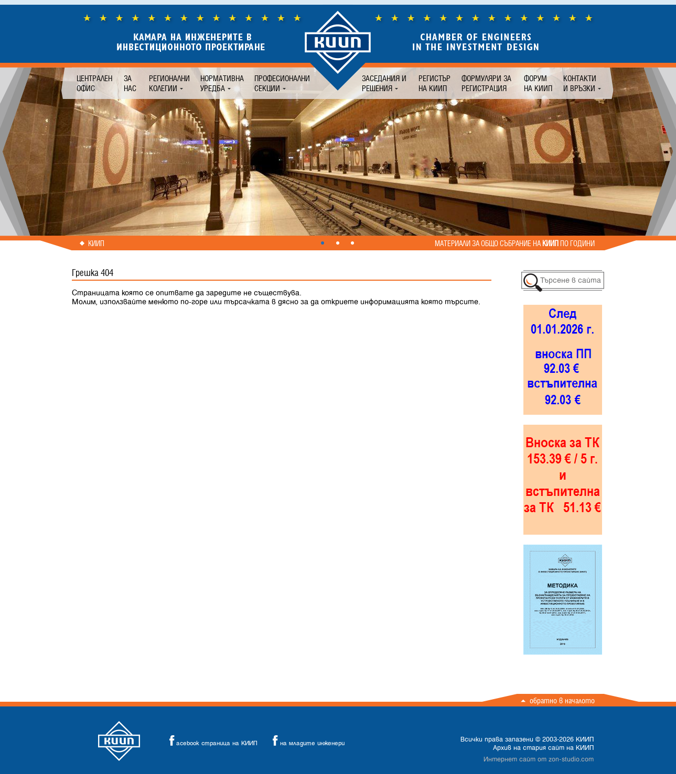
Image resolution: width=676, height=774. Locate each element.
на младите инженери (306, 741)
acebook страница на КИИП (210, 741)
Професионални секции (282, 83)
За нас (130, 83)
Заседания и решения (384, 83)
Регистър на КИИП (434, 83)
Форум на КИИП (538, 83)
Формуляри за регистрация (486, 83)
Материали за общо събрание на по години (515, 243)
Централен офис (94, 83)
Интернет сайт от (539, 759)
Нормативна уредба (222, 83)
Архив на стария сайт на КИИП (543, 747)
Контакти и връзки (579, 83)
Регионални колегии (169, 83)
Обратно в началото (562, 700)
